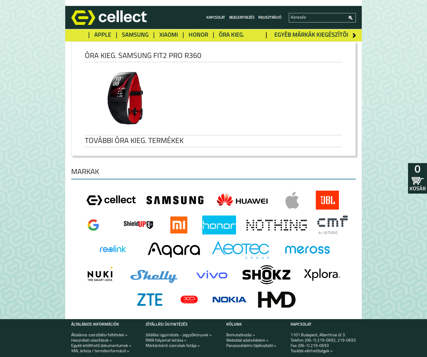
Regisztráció (269, 18)
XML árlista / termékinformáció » (100, 351)
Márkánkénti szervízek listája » (173, 346)
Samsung (135, 35)
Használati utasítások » (91, 340)
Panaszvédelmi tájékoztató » (251, 346)
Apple (102, 35)
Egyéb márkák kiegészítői (311, 35)
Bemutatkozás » (240, 335)
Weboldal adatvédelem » (247, 340)
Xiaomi (168, 35)
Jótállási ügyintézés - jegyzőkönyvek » (179, 335)
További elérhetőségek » (312, 351)
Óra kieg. (231, 35)
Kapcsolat (215, 18)
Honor (198, 35)
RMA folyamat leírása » (166, 340)
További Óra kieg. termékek (139, 141)
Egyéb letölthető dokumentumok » (101, 346)
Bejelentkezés (241, 18)
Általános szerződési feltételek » (99, 335)
